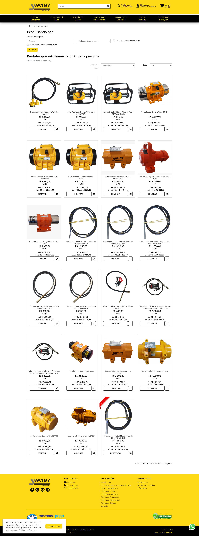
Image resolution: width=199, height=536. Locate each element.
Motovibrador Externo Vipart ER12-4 (154, 112)
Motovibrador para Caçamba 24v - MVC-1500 (154, 178)
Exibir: (145, 65)
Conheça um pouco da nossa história (116, 485)
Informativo (142, 488)
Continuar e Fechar (54, 526)
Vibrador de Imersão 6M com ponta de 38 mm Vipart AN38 (44, 307)
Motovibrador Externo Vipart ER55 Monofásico (118, 178)
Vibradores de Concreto (121, 18)
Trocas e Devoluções (109, 488)
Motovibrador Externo (78, 18)
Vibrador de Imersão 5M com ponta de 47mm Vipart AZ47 (154, 242)
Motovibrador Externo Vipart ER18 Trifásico (81, 178)
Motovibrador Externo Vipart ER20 (81, 371)
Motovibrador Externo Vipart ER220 (81, 436)
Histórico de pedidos (146, 485)
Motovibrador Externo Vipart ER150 (44, 436)
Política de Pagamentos (110, 500)
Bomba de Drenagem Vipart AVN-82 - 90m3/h (44, 113)
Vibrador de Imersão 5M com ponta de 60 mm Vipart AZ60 (118, 437)
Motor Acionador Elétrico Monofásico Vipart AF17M (81, 113)
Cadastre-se (151, 8)
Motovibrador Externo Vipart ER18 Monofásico (44, 178)
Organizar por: (94, 66)
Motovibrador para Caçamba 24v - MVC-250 (44, 242)
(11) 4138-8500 (71, 485)
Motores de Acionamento (99, 18)
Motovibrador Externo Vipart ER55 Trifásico (118, 372)
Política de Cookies (108, 491)
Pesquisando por (40, 26)
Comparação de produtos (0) (39, 60)
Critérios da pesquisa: (35, 37)
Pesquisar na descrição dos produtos (42, 45)
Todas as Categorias (35, 18)
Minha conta (143, 482)
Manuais (104, 506)
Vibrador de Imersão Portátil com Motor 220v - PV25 (118, 307)
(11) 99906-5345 (126, 8)
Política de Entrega (108, 503)
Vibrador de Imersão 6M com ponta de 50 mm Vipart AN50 (81, 307)
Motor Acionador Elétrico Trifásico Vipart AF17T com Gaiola (118, 113)
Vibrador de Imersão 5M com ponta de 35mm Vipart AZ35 (118, 242)
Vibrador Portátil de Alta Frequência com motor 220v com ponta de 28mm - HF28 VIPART (154, 308)
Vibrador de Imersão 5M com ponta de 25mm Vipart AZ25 (81, 242)
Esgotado (115, 453)
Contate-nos (70, 482)
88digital (169, 532)
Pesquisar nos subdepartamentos (126, 40)
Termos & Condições (109, 494)
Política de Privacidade (110, 497)
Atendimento (106, 482)
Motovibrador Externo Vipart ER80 (155, 371)
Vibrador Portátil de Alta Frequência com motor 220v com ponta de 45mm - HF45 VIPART (44, 373)
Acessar (143, 8)
